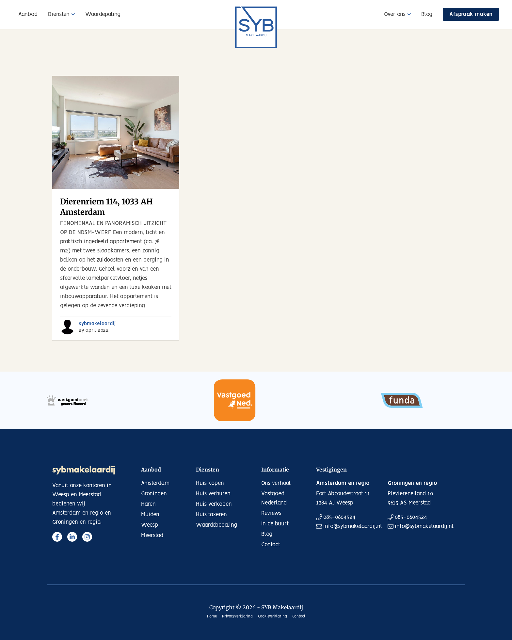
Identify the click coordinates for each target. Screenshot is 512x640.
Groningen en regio (412, 483)
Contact (270, 544)
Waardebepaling (216, 525)
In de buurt (275, 523)
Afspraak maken (470, 14)
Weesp (149, 525)
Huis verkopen (214, 504)
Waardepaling (102, 14)
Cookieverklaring (272, 616)
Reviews (271, 513)
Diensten (59, 14)
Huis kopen (210, 483)
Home (212, 616)
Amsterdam (155, 483)
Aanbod (28, 14)
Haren (148, 504)
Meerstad (152, 535)
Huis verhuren (213, 493)
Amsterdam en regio (343, 483)
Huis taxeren (211, 514)
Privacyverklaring (237, 616)
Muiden (150, 514)
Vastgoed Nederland (274, 498)
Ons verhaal (276, 483)
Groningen (154, 493)
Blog (426, 14)
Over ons (395, 14)
